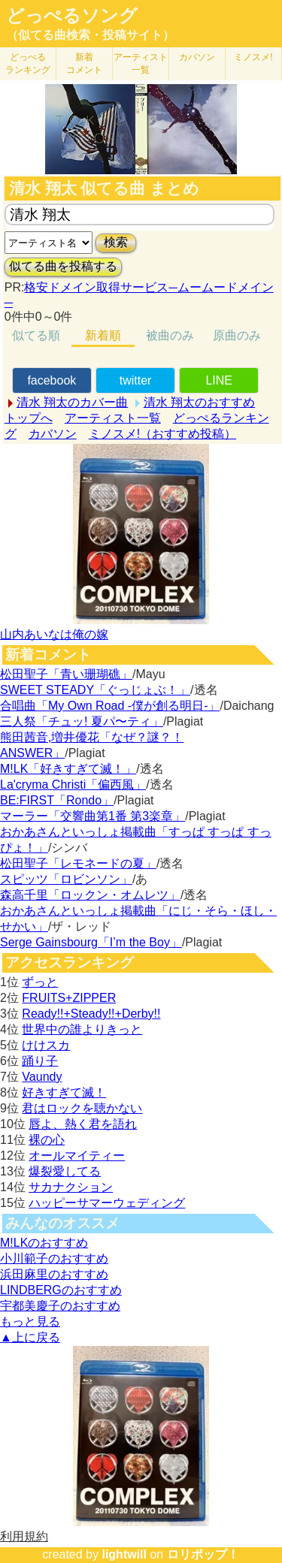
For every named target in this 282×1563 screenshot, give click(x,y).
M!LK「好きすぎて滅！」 (68, 768)
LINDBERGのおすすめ (61, 1290)
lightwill (124, 1554)
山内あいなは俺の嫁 (54, 634)
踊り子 (40, 1061)
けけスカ (46, 1045)
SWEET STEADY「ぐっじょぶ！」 (95, 689)
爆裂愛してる (65, 1171)
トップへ (29, 418)
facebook (51, 380)
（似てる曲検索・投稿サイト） (90, 35)
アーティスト (141, 63)
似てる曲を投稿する (63, 266)
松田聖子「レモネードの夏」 (78, 863)
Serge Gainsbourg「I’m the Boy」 (91, 942)
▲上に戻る (30, 1337)
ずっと (40, 982)
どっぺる (27, 63)
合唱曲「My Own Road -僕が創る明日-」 (110, 705)
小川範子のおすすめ (54, 1258)
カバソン (197, 57)
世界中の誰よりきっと (82, 1029)
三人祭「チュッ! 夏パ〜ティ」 (81, 721)
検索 (116, 242)
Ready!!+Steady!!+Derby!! (91, 1013)
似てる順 (36, 335)
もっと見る (30, 1321)
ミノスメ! (253, 57)
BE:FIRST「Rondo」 (57, 800)
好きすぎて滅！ (64, 1092)
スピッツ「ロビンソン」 (66, 879)
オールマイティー (77, 1155)
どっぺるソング (72, 16)
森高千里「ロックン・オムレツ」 (90, 895)
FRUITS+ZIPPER (69, 997)
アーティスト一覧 (113, 418)
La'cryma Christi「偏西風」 (73, 784)
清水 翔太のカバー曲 (72, 402)
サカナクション (71, 1187)
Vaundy (42, 1076)
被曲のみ (170, 335)
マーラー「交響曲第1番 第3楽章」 (92, 816)
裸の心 (47, 1139)
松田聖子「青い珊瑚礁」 (66, 674)
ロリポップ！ (203, 1554)
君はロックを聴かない (82, 1108)
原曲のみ (237, 335)
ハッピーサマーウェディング (107, 1202)
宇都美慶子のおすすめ (60, 1305)
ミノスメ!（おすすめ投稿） (162, 433)
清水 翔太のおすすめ (199, 402)
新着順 (103, 335)
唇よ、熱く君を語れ (83, 1124)
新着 (84, 63)
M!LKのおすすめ (44, 1242)
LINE (218, 380)
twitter (136, 380)
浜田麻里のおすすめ (54, 1274)
